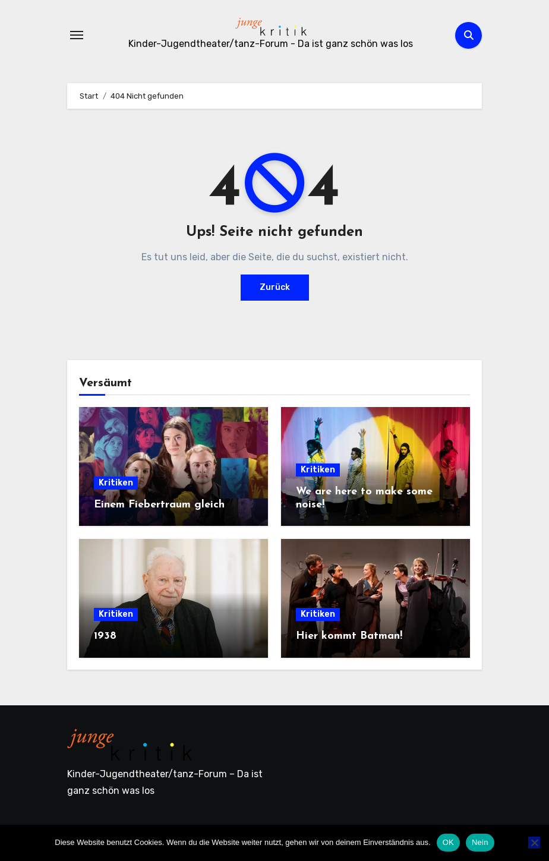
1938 (105, 636)
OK (448, 842)
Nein (480, 842)
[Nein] (534, 843)
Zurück (275, 287)
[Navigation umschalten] (76, 35)
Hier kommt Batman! (349, 636)
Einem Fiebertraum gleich (159, 504)
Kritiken (116, 483)
